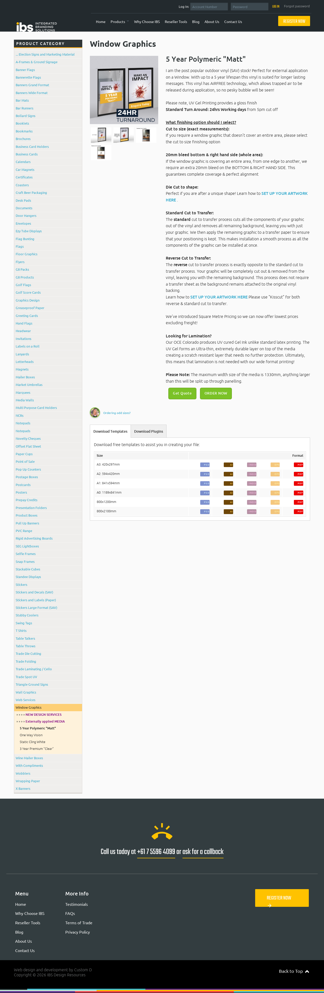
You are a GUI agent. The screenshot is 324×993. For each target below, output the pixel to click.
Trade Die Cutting (28, 653)
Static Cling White (32, 742)
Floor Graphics (26, 254)
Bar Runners (24, 108)
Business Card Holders (32, 146)
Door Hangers (26, 215)
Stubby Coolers (27, 615)
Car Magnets (25, 169)
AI (231, 464)
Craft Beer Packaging (31, 192)
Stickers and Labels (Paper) (36, 600)
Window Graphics (29, 707)
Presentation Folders (31, 507)
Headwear (23, 331)
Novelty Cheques (28, 438)
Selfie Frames (26, 553)
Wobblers (23, 773)
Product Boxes (26, 515)
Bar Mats (22, 100)
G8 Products (25, 277)
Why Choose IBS (147, 21)
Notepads (23, 423)
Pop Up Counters (28, 469)
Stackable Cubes (28, 569)
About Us (212, 21)
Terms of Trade (78, 922)
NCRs (20, 415)
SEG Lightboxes (27, 546)
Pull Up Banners (27, 523)
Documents (24, 208)
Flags (20, 246)
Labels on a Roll (27, 346)
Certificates (24, 177)
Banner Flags (25, 69)
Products (118, 21)
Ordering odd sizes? (117, 413)
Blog (195, 21)
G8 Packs (22, 269)
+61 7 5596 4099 (156, 852)
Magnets (22, 369)
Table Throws (25, 646)
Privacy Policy (77, 931)
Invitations (23, 338)
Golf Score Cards (28, 292)
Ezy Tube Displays (29, 231)
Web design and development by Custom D (53, 969)
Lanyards (22, 354)
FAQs (70, 913)
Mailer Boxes (25, 377)
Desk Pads (23, 200)
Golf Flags (23, 285)
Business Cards (27, 154)
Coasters (22, 185)
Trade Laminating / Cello (34, 669)
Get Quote (182, 393)
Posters (21, 492)
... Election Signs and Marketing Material (45, 54)
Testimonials (76, 904)
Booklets (22, 123)
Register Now (294, 21)
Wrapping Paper (28, 781)
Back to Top (294, 971)
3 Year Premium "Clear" (37, 748)
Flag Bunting (25, 239)
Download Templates (110, 431)
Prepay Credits (26, 500)
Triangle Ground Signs (32, 684)
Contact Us (233, 21)
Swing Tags (24, 623)
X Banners (23, 788)
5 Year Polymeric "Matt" (38, 728)
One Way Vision (31, 735)
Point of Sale (25, 461)
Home (101, 21)
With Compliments (29, 765)
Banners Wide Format (32, 92)
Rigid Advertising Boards (34, 538)
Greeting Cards (27, 315)
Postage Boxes (27, 477)
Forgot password (297, 6)
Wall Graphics (26, 692)
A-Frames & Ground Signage (36, 62)
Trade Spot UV (26, 677)
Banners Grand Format (32, 85)
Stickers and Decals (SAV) (34, 592)
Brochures (23, 138)
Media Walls (25, 400)
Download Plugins (148, 431)
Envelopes (23, 223)
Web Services (25, 700)
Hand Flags (24, 323)
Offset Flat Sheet (28, 446)
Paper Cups (24, 454)
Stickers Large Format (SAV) (36, 607)
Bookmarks (24, 131)
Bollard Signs (25, 115)
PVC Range (24, 530)
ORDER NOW (216, 393)
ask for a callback (203, 852)
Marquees (23, 392)
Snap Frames (25, 561)
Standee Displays (28, 576)
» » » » (39, 714)
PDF (300, 464)
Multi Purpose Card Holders (36, 407)
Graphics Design (27, 300)
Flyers (20, 262)
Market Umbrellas (29, 384)
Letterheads (25, 361)
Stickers (21, 584)
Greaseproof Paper (30, 308)
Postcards (23, 484)
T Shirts (21, 630)
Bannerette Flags (28, 77)
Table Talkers (25, 638)
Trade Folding (26, 661)
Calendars (23, 161)
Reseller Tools (176, 21)
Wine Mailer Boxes (29, 758)
